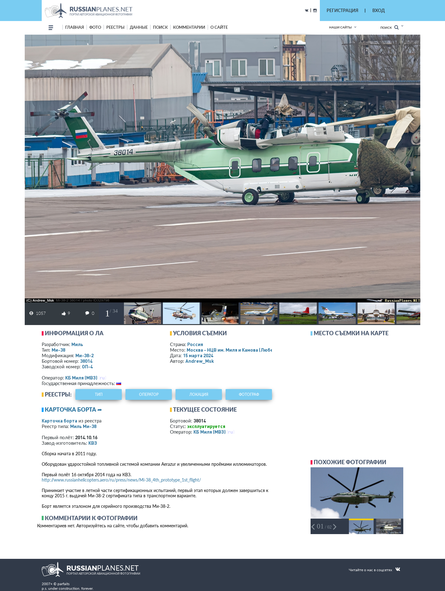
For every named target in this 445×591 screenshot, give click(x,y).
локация (198, 394)
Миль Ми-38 (83, 426)
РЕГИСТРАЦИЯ (342, 10)
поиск (160, 27)
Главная (74, 27)
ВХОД (378, 10)
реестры (115, 27)
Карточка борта (59, 420)
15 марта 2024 (198, 355)
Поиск (389, 27)
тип (99, 394)
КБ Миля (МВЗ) (81, 377)
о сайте (219, 27)
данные (139, 27)
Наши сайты (340, 27)
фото (95, 27)
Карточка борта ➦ (73, 409)
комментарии (189, 27)
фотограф (249, 394)
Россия (195, 344)
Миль (77, 344)
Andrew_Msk (199, 361)
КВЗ (92, 443)
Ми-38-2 (84, 355)
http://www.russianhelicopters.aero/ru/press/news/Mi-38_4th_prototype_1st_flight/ (121, 479)
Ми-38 (58, 350)
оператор (149, 394)
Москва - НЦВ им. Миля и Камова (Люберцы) (243, 350)
